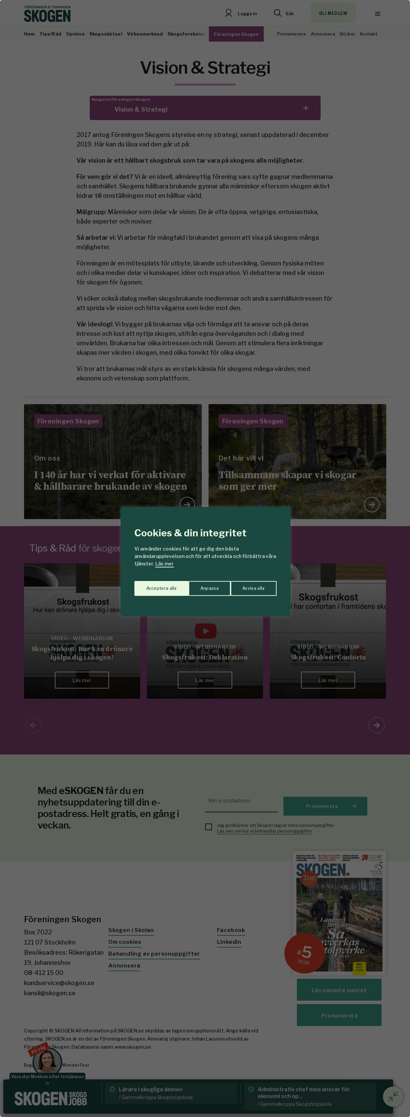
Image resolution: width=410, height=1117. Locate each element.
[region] (205, 558)
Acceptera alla (249, 585)
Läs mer (164, 563)
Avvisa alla (198, 585)
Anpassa (153, 585)
